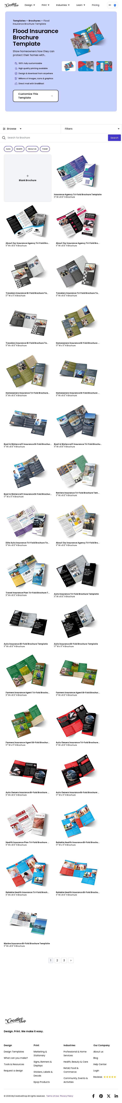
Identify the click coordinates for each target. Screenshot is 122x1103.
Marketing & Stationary (40, 1053)
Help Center (100, 1064)
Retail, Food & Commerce (71, 1069)
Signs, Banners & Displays (43, 1063)
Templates (19, 20)
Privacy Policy (66, 1096)
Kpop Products (42, 1082)
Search (114, 137)
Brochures (35, 20)
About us (98, 1051)
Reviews (104, 1077)
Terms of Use (52, 1096)
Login (96, 1070)
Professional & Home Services (75, 1053)
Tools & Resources (14, 1064)
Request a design (13, 1070)
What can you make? (16, 1058)
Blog (95, 1058)
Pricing (95, 5)
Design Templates (14, 1051)
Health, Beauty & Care (76, 1061)
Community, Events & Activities (76, 1080)
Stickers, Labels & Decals (43, 1073)
